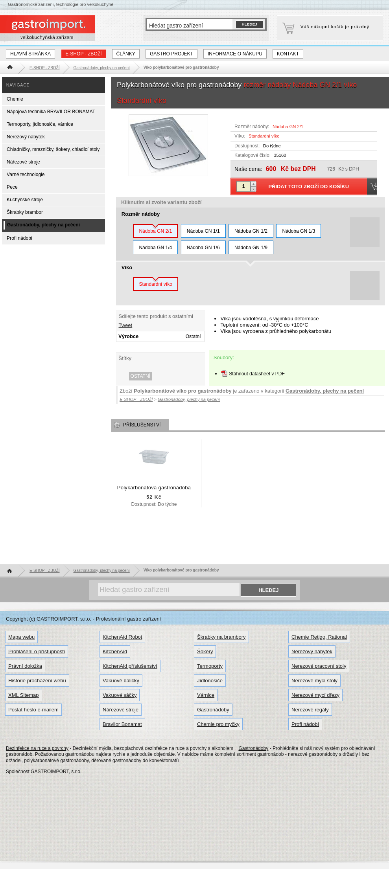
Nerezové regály (310, 710)
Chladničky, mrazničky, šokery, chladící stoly (53, 149)
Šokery (205, 651)
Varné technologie (25, 174)
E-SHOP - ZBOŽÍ (83, 54)
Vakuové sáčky (119, 695)
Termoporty (210, 666)
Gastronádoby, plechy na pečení (325, 391)
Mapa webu (21, 637)
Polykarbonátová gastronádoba (154, 488)
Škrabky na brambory (221, 637)
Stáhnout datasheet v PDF (257, 374)
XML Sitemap (23, 695)
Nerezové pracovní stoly (318, 666)
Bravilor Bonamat (122, 724)
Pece (12, 187)
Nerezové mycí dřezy (315, 695)
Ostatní (141, 376)
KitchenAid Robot (122, 637)
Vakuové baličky (121, 680)
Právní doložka (25, 666)
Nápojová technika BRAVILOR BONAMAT (51, 111)
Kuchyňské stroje (25, 199)
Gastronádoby (213, 710)
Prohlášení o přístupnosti (36, 651)
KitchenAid (115, 651)
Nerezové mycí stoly (314, 680)
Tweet (126, 325)
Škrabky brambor (25, 212)
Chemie (15, 99)
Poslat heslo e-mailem (33, 710)
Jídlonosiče (210, 680)
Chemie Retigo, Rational (319, 637)
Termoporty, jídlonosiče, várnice (40, 124)
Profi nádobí (19, 238)
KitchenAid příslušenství (130, 666)
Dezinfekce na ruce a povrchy (37, 748)
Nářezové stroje (23, 162)
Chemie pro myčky (218, 724)
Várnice (205, 695)
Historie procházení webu (37, 680)
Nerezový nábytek (26, 137)
